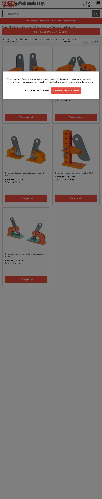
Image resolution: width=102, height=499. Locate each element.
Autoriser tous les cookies (66, 90)
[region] (51, 85)
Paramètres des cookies (37, 90)
